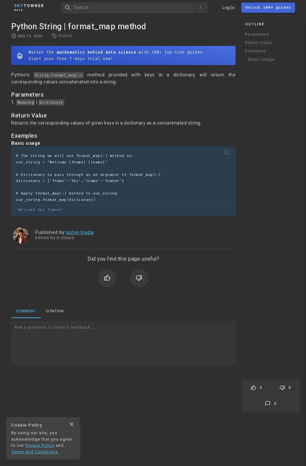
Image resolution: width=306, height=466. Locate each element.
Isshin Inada (80, 232)
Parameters (257, 34)
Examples (255, 50)
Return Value (258, 42)
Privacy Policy (39, 445)
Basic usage (261, 59)
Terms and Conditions (34, 451)
